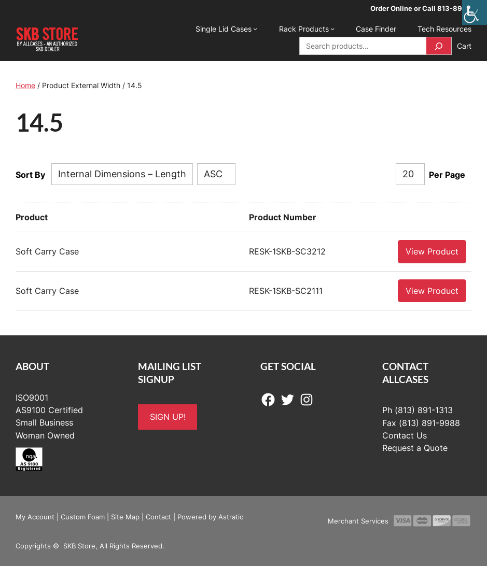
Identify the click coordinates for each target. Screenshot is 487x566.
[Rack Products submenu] (332, 28)
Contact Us (404, 435)
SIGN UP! (168, 416)
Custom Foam (83, 516)
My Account (35, 516)
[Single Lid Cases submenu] (255, 28)
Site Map (125, 516)
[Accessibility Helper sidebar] (474, 12)
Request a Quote (415, 447)
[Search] (438, 45)
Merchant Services (358, 520)
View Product (432, 251)
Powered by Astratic (210, 516)
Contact (158, 516)
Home (25, 85)
